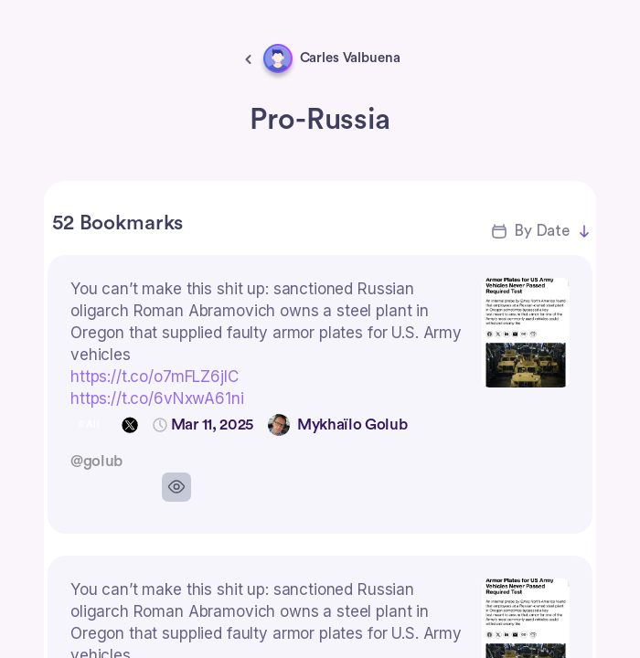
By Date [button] (542, 231)
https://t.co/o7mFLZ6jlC (154, 376)
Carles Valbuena (350, 58)
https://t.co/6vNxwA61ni (157, 398)
